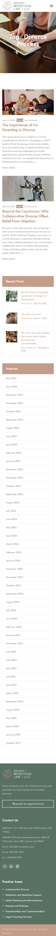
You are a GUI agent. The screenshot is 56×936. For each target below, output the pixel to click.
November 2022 (14, 643)
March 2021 (12, 693)
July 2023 (11, 610)
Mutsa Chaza (26, 303)
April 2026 (11, 386)
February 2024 (13, 552)
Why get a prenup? (31, 314)
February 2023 (13, 626)
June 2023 (11, 618)
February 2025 (13, 452)
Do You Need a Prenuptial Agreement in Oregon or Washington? (34, 296)
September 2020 (14, 701)
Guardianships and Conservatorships (25, 911)
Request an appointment (28, 803)
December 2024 (14, 469)
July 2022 (11, 651)
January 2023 (13, 635)
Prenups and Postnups (17, 906)
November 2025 (14, 403)
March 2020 (12, 726)
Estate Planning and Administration (24, 900)
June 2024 (11, 519)
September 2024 (14, 494)
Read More (9, 168)
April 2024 (11, 535)
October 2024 (13, 486)
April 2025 (11, 444)
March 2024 (12, 544)
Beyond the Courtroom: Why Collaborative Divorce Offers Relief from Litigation (25, 216)
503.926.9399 (14, 857)
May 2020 (11, 718)
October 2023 (13, 585)
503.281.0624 (17, 852)
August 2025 (12, 428)
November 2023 (14, 577)
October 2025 (13, 411)
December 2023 (14, 568)
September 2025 (14, 419)
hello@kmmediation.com (21, 846)
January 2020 (13, 734)
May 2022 (11, 668)
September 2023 (14, 593)
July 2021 (11, 676)
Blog (19, 120)
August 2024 (12, 502)
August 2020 (12, 709)
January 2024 (13, 560)
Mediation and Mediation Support (23, 895)
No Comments (31, 120)
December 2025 (14, 394)
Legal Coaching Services (18, 917)
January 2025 (13, 461)
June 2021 (11, 684)
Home (16, 52)
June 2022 (11, 660)
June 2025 (11, 436)
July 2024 (11, 510)
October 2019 (13, 743)
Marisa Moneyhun (28, 347)
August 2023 (12, 602)
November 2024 (14, 477)
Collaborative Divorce (17, 889)
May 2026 (11, 378)
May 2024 (11, 527)
